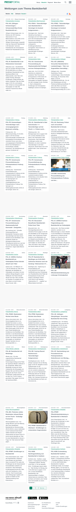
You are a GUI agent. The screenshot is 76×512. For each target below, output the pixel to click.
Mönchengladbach (21, 407)
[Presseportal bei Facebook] (13, 503)
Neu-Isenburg (22, 216)
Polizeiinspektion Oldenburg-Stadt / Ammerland (41, 119)
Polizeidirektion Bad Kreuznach (36, 21)
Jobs (57, 504)
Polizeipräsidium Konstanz (13, 21)
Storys (38, 2)
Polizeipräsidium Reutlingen (35, 254)
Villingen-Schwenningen (19, 19)
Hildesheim (22, 57)
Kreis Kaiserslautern (43, 407)
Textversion (45, 504)
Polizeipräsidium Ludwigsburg (59, 311)
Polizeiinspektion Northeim (35, 449)
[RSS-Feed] (70, 14)
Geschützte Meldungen (48, 508)
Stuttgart (68, 155)
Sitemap (44, 506)
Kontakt (58, 503)
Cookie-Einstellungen (61, 506)
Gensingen (45, 19)
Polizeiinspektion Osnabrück (36, 218)
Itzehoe (68, 216)
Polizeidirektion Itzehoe (57, 218)
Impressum (31, 503)
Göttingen (68, 57)
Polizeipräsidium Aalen (34, 59)
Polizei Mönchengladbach (12, 409)
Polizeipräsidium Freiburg (12, 119)
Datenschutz (31, 506)
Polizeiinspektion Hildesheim (13, 59)
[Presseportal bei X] (15, 503)
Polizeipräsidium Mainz (57, 21)
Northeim (46, 447)
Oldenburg (45, 118)
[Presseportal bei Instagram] (18, 502)
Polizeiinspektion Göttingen (58, 59)
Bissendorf (45, 216)
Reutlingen (45, 252)
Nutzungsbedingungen (34, 504)
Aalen (46, 57)
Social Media (31, 508)
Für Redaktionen (46, 503)
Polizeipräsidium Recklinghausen (37, 349)
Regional (50, 2)
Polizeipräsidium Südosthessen (14, 218)
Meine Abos (57, 2)
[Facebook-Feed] (67, 14)
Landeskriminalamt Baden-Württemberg (62, 157)
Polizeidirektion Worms (12, 311)
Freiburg (23, 118)
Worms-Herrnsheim (21, 309)
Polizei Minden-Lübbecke (12, 349)
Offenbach (68, 347)
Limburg (68, 252)
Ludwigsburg (67, 309)
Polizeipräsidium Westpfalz (35, 409)
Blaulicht (44, 2)
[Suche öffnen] (65, 2)
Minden (23, 347)
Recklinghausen (44, 347)
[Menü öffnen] (70, 2)
